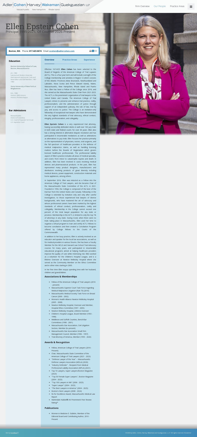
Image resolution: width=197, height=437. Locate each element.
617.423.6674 (35, 51)
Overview (49, 59)
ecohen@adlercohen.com (62, 51)
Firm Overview (142, 6)
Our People (160, 6)
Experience (89, 59)
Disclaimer (187, 433)
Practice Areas (177, 6)
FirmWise (15, 433)
